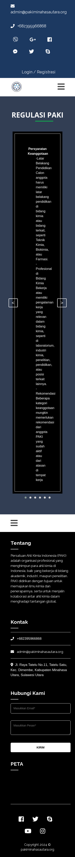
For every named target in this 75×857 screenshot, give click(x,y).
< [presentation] (13, 302)
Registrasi (46, 72)
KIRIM (41, 747)
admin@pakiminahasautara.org (37, 652)
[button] (25, 498)
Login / (29, 72)
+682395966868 (28, 26)
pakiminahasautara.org (37, 849)
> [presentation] (61, 302)
